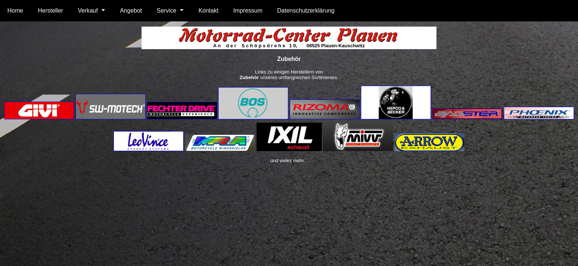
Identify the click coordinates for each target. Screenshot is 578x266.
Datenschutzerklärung (306, 10)
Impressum (247, 10)
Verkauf (88, 10)
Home (15, 10)
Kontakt (208, 10)
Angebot (131, 10)
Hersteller (50, 10)
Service (166, 10)
